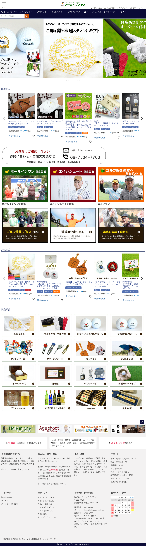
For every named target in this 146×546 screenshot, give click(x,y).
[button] (4, 118)
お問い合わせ (97, 8)
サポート (114, 454)
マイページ (109, 12)
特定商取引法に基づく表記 (122, 475)
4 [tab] (72, 80)
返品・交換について (119, 462)
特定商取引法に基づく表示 (14, 539)
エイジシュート (26, 12)
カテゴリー (42, 493)
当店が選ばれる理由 (119, 482)
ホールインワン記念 (46, 497)
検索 (27, 16)
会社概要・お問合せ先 (84, 493)
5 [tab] (74, 80)
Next (142, 50)
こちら (11, 469)
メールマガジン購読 (9, 504)
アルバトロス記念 (45, 504)
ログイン (142, 8)
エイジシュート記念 (46, 501)
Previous (3, 50)
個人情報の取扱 (34, 539)
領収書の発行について (11, 454)
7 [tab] (77, 80)
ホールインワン (9, 12)
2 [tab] (68, 80)
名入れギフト (59, 12)
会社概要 (133, 8)
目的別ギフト (75, 12)
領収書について (117, 465)
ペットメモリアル (92, 12)
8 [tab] (79, 80)
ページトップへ (142, 422)
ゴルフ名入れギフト (46, 507)
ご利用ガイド (122, 8)
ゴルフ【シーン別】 (46, 511)
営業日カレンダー (118, 493)
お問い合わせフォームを (84, 524)
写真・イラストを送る (120, 472)
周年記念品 (42, 514)
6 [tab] (76, 80)
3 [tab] (70, 80)
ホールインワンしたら (120, 478)
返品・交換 (79, 454)
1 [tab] (66, 80)
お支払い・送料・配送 (47, 454)
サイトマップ (50, 539)
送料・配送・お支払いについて (123, 459)
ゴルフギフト (43, 12)
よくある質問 (109, 8)
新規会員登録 (6, 497)
